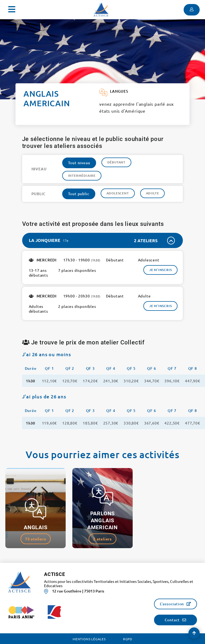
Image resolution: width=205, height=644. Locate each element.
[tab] (102, 240)
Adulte (152, 193)
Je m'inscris (160, 270)
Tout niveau (79, 162)
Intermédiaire (82, 175)
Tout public (78, 193)
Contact (172, 619)
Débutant (116, 162)
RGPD (127, 639)
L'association (172, 603)
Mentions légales (89, 639)
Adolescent (118, 193)
